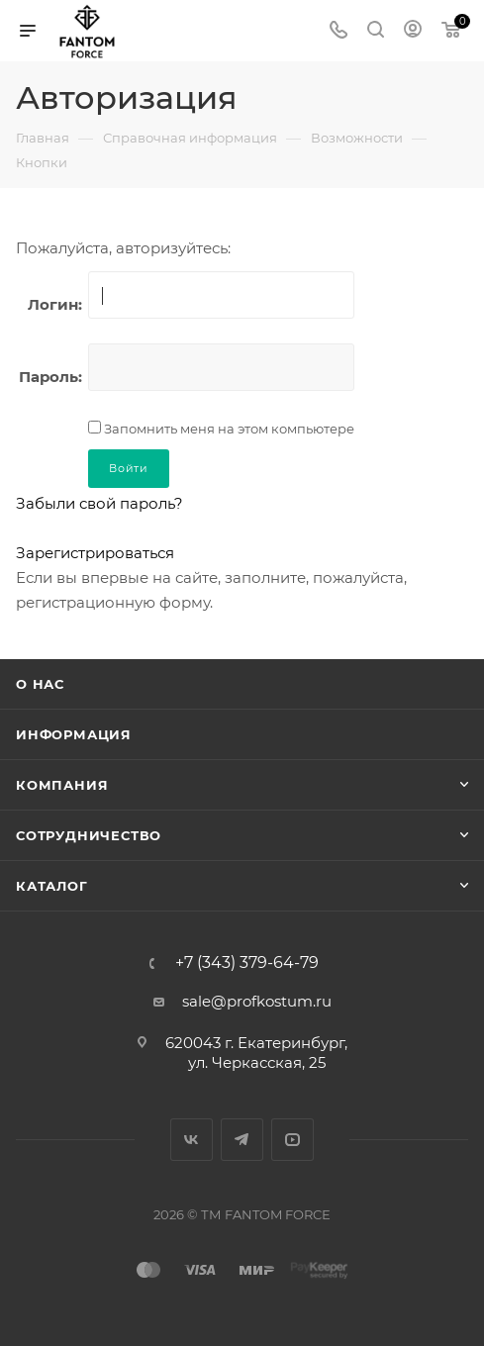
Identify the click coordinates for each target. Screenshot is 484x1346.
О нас (40, 684)
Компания (62, 785)
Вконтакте (191, 1139)
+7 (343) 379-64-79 (247, 963)
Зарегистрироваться (95, 552)
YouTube (292, 1139)
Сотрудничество (88, 835)
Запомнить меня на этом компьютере (227, 428)
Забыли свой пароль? (99, 503)
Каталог (52, 886)
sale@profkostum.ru (257, 1001)
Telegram (242, 1139)
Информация (74, 734)
